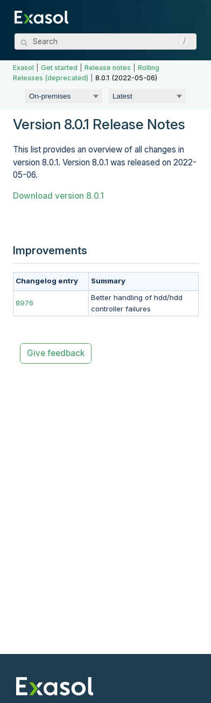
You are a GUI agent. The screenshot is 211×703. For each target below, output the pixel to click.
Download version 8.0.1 (58, 196)
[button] (181, 41)
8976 (24, 302)
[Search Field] (105, 41)
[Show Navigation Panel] (190, 16)
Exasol (23, 68)
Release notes (108, 68)
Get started (59, 68)
